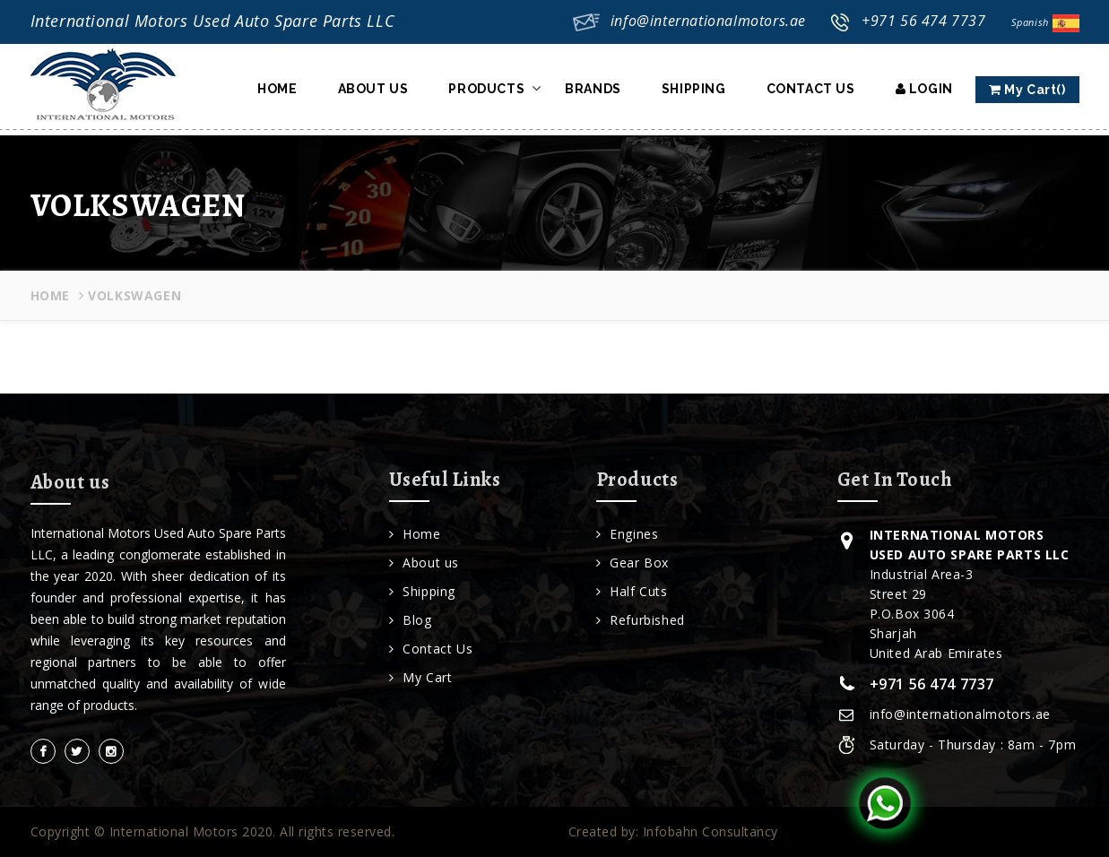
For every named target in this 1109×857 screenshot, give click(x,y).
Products (486, 89)
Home (277, 89)
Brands (593, 89)
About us (424, 562)
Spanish (1045, 22)
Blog (410, 619)
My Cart (421, 677)
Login (924, 89)
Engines (627, 533)
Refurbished (640, 619)
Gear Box (632, 562)
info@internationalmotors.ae (708, 20)
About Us (373, 89)
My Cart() (1027, 89)
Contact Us (811, 89)
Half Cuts (632, 591)
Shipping (694, 89)
